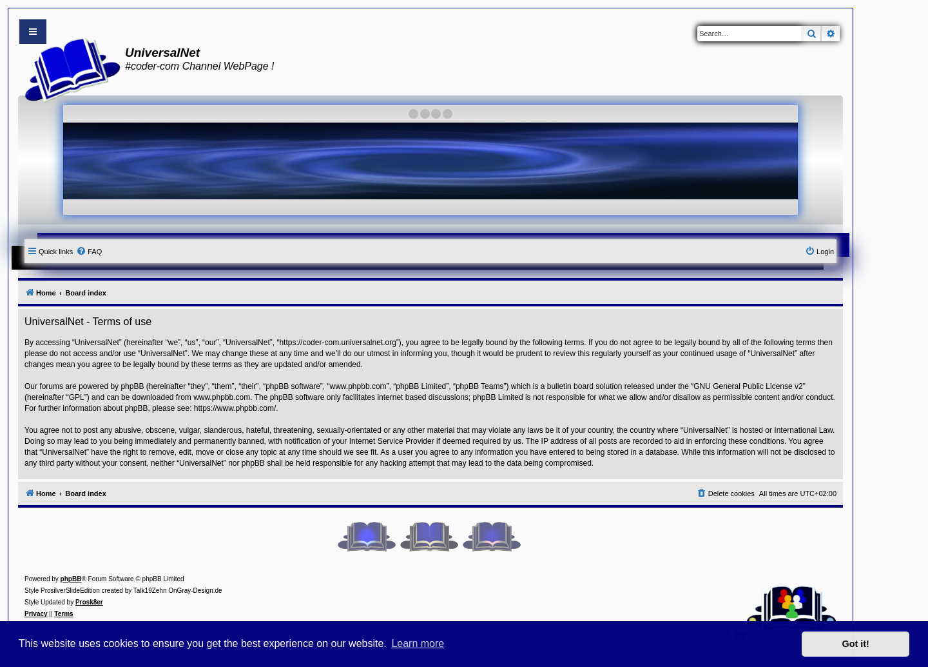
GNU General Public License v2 (747, 386)
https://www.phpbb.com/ (235, 408)
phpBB (71, 578)
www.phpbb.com (221, 397)
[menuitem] (89, 251)
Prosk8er (89, 602)
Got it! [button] (855, 644)
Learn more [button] (417, 643)
